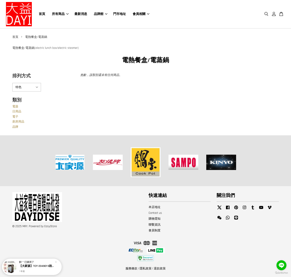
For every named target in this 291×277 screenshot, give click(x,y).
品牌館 (100, 14)
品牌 (15, 127)
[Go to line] (281, 265)
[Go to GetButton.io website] (281, 273)
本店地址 (155, 207)
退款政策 (160, 268)
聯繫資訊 (155, 225)
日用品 (16, 111)
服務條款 (131, 268)
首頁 (42, 14)
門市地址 (119, 14)
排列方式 (21, 76)
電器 (15, 106)
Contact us (155, 213)
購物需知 (155, 219)
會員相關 (141, 14)
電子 (15, 117)
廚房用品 (18, 122)
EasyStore (50, 226)
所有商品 (60, 14)
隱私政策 (146, 268)
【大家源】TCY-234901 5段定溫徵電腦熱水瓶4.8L (36, 266)
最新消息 (80, 14)
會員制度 (155, 230)
